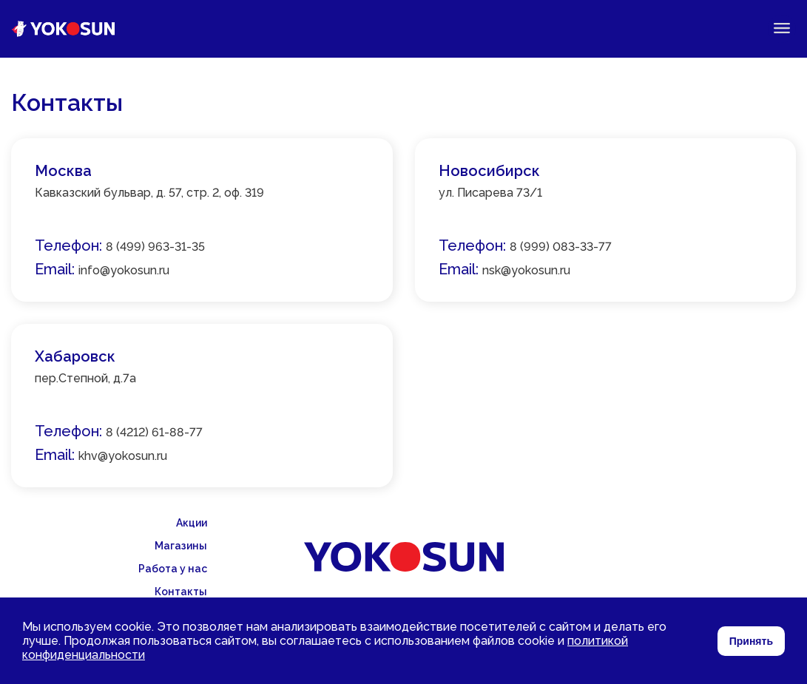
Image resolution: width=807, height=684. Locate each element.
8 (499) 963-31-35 (155, 247)
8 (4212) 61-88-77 (154, 432)
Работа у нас (172, 569)
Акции (191, 523)
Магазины (181, 546)
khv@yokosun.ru (122, 456)
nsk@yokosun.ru (526, 270)
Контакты (181, 591)
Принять (751, 641)
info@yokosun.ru (123, 270)
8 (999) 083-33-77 (561, 247)
